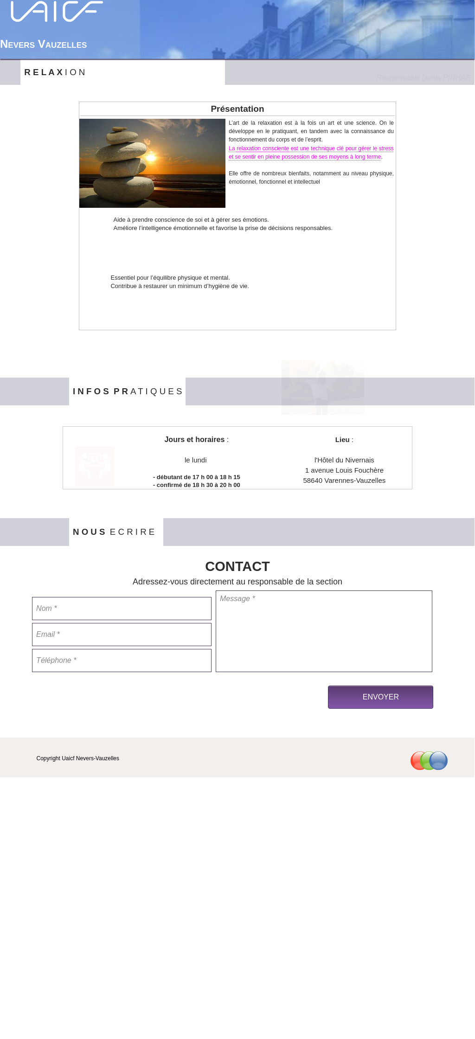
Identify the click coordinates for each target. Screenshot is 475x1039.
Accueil (329, 48)
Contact (442, 48)
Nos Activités (383, 48)
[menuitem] (329, 48)
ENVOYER (381, 697)
